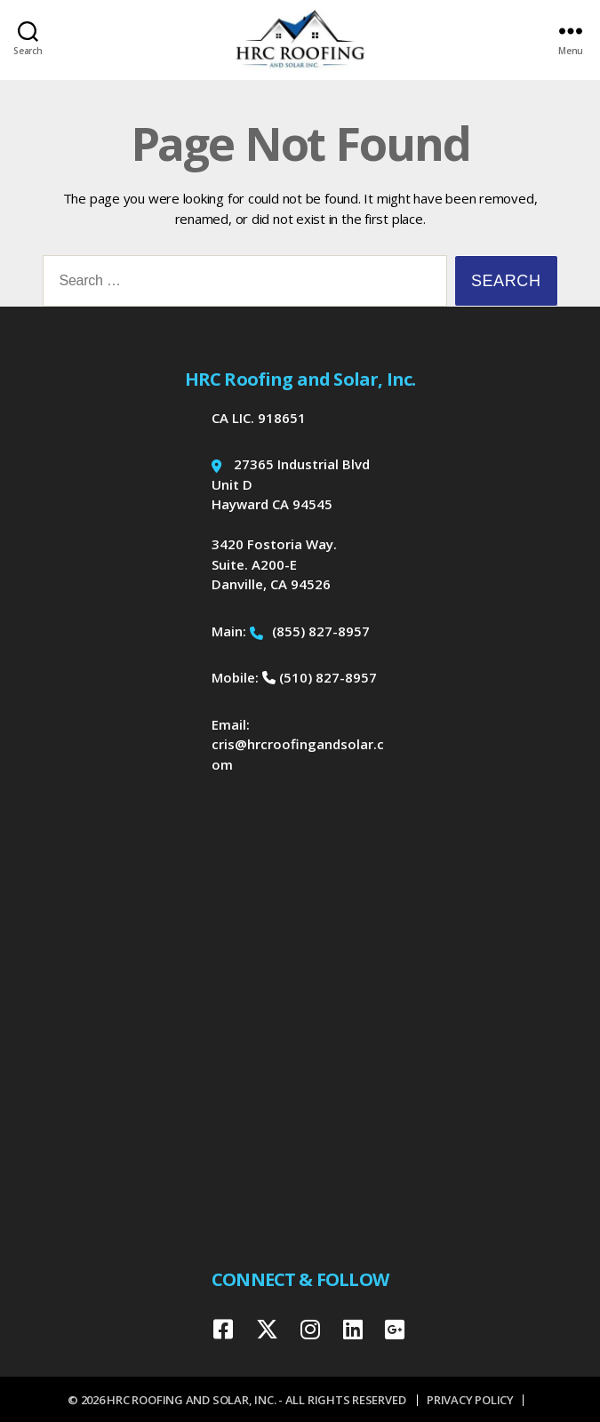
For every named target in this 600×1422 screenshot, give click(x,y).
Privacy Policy (470, 1400)
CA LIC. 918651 (259, 418)
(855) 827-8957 (310, 631)
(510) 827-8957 (319, 677)
